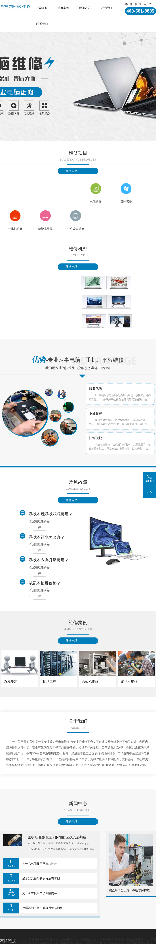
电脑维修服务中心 (31, 939)
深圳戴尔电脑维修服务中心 (132, 939)
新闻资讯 (84, 7)
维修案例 (63, 7)
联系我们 (42, 23)
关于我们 (106, 7)
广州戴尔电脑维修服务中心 (61, 939)
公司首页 (42, 7)
